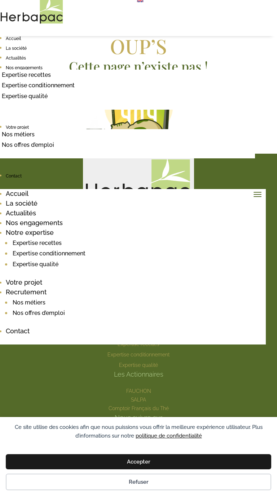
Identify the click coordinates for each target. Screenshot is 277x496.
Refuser (139, 482)
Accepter (138, 461)
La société (16, 48)
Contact (14, 176)
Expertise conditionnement (38, 85)
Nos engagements (24, 67)
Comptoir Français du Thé (139, 408)
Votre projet (17, 127)
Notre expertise (30, 232)
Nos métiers (18, 134)
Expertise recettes (26, 74)
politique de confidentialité (169, 436)
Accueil (13, 38)
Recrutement (26, 292)
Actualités (16, 58)
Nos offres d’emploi (28, 144)
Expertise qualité (25, 96)
